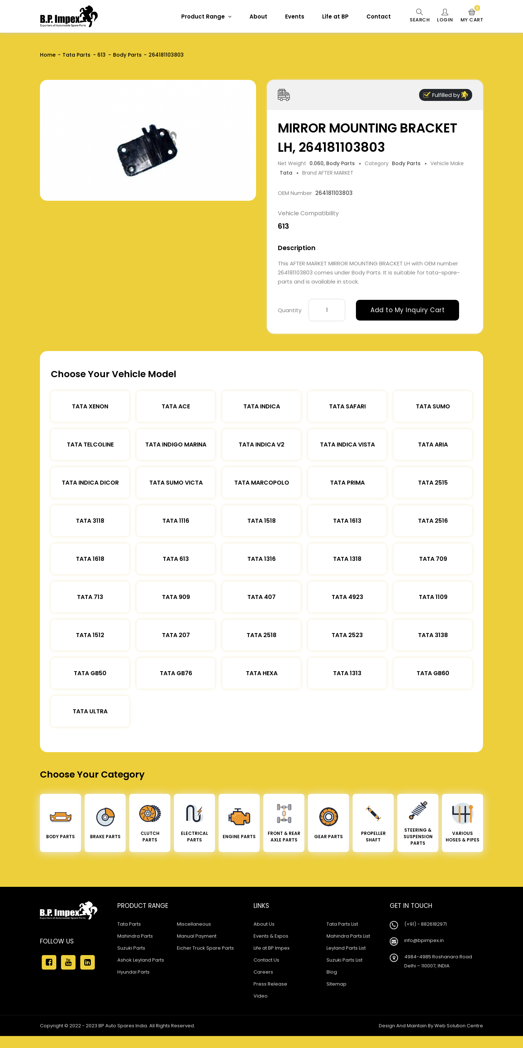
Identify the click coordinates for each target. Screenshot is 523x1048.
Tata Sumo (433, 406)
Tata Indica (261, 406)
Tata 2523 (347, 635)
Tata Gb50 (90, 673)
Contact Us (266, 960)
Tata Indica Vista (347, 444)
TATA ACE (176, 406)
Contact (378, 16)
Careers (263, 972)
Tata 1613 (347, 521)
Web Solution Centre (458, 1025)
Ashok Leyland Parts (140, 960)
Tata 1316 (261, 559)
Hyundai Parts (133, 972)
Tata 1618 (90, 559)
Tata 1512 (90, 635)
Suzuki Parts (131, 948)
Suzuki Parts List (344, 960)
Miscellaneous (194, 924)
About (258, 16)
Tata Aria (433, 444)
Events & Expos (271, 936)
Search (420, 16)
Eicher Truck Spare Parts (205, 948)
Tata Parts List (342, 924)
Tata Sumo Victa (176, 482)
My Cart (472, 16)
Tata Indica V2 (261, 444)
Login (445, 16)
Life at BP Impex (271, 948)
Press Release (270, 983)
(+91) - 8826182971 (425, 924)
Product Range (206, 16)
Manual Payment (196, 936)
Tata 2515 (433, 482)
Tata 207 (176, 635)
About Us (264, 924)
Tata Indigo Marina (175, 444)
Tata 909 (176, 597)
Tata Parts (76, 54)
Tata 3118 (90, 521)
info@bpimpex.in (424, 940)
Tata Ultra (90, 711)
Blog (332, 972)
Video (261, 995)
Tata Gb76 (176, 673)
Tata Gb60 (433, 673)
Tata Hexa (261, 673)
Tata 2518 (261, 635)
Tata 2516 (433, 521)
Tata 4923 (347, 597)
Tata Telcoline (90, 444)
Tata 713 (90, 597)
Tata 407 (261, 597)
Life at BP (335, 16)
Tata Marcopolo (261, 482)
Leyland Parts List (346, 948)
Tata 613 (176, 559)
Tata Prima (347, 482)
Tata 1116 (175, 521)
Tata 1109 (433, 597)
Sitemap (336, 983)
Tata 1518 (261, 521)
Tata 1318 (347, 559)
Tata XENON (90, 406)
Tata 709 (433, 559)
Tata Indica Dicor (90, 482)
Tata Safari (347, 406)
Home (48, 54)
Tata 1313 (347, 673)
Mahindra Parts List (348, 936)
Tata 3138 (433, 635)
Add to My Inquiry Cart (407, 310)
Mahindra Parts (135, 936)
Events (294, 16)
